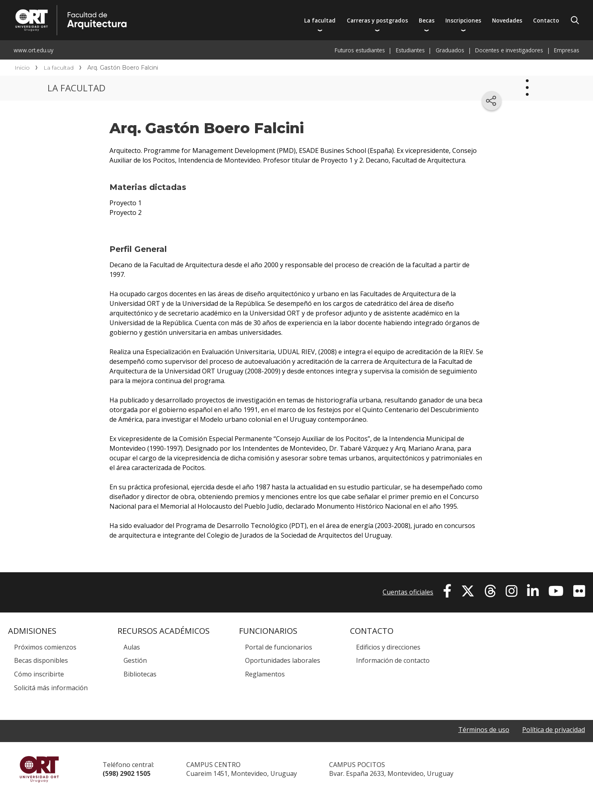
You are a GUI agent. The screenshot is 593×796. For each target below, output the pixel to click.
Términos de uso (483, 729)
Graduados (450, 50)
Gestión (135, 660)
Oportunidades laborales (282, 660)
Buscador (575, 20)
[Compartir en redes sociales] (491, 100)
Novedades (507, 20)
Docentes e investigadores (509, 50)
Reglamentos (265, 674)
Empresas (566, 50)
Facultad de (147, 9)
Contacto (546, 20)
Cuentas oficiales (408, 592)
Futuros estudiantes (360, 50)
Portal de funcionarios (278, 647)
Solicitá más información (51, 687)
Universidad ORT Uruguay (39, 769)
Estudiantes (410, 50)
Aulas (132, 647)
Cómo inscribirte (39, 674)
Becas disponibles (41, 660)
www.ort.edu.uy (34, 50)
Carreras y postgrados (377, 20)
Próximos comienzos (45, 647)
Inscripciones (463, 20)
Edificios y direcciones (388, 647)
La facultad (320, 20)
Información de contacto (393, 660)
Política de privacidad (553, 729)
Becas (426, 20)
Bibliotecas (140, 674)
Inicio (22, 67)
